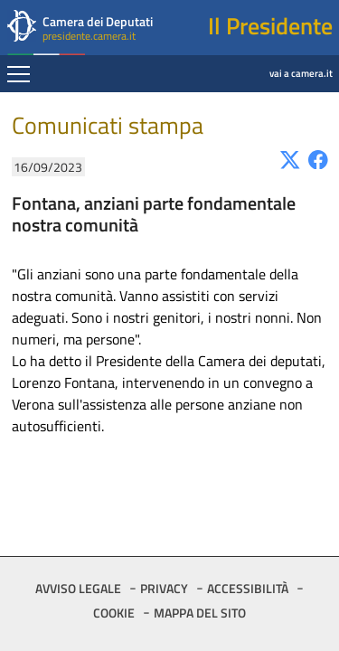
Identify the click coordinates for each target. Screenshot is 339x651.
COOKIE (114, 612)
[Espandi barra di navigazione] (18, 76)
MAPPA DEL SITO (200, 612)
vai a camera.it (254, 60)
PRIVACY (164, 588)
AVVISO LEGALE (78, 588)
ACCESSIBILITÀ (247, 588)
